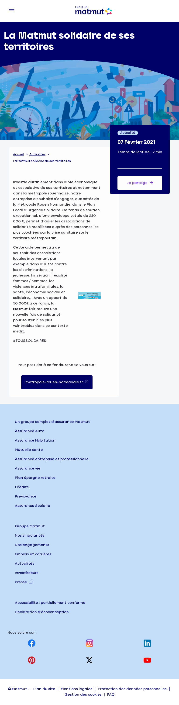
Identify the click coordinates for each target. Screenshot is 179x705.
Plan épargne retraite (35, 478)
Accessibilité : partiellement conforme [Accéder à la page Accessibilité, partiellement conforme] (50, 603)
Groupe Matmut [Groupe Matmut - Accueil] (30, 526)
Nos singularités (30, 536)
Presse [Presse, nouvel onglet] (21, 582)
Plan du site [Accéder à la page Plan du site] (44, 689)
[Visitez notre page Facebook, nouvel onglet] (31, 643)
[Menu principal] (11, 11)
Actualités (37, 154)
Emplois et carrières (33, 554)
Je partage (140, 182)
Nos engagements (32, 545)
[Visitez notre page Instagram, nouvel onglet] (89, 643)
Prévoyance (25, 496)
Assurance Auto (29, 431)
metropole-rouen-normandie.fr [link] (54, 382)
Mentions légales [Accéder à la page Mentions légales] (76, 689)
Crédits (22, 487)
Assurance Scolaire (32, 506)
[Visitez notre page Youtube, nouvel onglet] (147, 660)
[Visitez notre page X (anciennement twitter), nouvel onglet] (89, 660)
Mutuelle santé (29, 450)
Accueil (18, 154)
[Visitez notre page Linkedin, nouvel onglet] (147, 643)
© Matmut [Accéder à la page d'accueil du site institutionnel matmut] (17, 689)
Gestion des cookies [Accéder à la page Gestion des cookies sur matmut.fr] (83, 695)
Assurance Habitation (35, 440)
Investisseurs (26, 573)
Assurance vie (27, 468)
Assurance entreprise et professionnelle (52, 459)
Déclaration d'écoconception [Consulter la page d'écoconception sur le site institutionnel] (42, 612)
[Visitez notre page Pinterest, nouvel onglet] (31, 660)
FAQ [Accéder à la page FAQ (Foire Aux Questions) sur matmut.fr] (110, 695)
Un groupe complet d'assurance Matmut (52, 422)
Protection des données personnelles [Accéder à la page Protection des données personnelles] (132, 689)
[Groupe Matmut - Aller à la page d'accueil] (93, 11)
